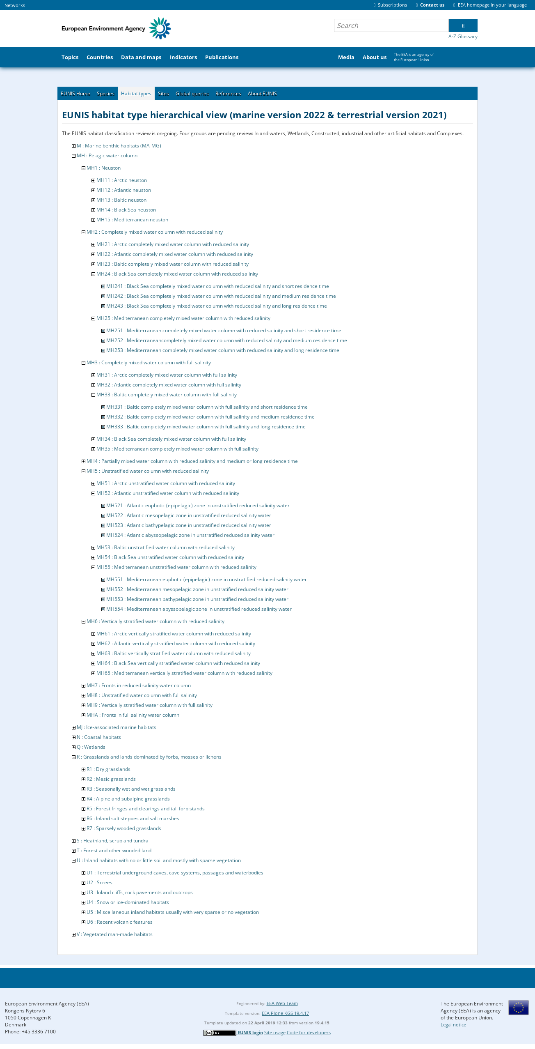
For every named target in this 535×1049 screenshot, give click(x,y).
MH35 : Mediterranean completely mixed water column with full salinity (177, 448)
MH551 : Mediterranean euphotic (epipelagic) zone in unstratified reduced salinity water (206, 579)
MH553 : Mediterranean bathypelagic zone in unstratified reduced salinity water (197, 599)
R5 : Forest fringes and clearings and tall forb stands (146, 808)
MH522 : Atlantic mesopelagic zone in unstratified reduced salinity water (188, 515)
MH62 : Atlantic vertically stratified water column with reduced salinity (175, 643)
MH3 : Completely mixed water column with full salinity (149, 362)
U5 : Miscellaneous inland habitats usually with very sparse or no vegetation (173, 912)
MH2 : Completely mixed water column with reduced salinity (155, 231)
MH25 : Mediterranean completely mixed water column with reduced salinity (183, 318)
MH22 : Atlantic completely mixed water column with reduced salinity (174, 254)
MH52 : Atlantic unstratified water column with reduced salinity (167, 493)
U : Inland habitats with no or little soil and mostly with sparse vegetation (159, 860)
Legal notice (453, 1024)
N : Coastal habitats (99, 737)
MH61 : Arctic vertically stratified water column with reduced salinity (173, 633)
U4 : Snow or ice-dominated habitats (128, 902)
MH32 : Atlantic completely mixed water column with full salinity (168, 384)
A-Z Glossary (463, 36)
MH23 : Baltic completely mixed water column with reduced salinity (172, 263)
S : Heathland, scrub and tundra (113, 840)
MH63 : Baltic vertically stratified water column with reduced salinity (173, 653)
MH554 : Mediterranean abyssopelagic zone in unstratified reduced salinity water (199, 608)
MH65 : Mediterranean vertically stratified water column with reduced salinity (184, 672)
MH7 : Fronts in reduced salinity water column (139, 685)
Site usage (275, 1032)
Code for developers (309, 1032)
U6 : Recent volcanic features (120, 921)
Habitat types (136, 93)
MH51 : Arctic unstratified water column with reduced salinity (165, 483)
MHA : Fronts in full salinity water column (133, 714)
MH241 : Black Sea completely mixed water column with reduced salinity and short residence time (217, 286)
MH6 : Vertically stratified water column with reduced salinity (155, 621)
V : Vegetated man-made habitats (115, 934)
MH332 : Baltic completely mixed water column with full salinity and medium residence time (210, 416)
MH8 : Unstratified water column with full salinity (142, 695)
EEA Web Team (282, 1003)
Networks (15, 5)
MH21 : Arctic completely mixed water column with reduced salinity (172, 244)
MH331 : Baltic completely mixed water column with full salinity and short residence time (207, 406)
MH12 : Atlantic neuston (123, 189)
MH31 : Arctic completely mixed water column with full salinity (166, 374)
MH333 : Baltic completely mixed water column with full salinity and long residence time (206, 426)
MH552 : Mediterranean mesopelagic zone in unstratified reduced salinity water (197, 589)
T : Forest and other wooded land (114, 850)
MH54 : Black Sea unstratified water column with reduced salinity (170, 557)
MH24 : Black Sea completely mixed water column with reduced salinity (177, 273)
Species (105, 93)
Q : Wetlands (91, 746)
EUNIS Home (75, 93)
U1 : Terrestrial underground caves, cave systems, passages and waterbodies (175, 872)
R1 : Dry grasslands (108, 769)
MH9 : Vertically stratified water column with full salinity (150, 705)
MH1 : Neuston (104, 167)
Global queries (192, 93)
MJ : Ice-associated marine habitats (116, 727)
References (228, 93)
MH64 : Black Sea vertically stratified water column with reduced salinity (178, 663)
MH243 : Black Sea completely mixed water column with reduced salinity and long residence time (216, 305)
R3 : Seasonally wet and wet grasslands (131, 788)
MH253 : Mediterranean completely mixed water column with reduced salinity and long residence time (222, 350)
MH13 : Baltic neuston (121, 199)
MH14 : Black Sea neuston (126, 209)
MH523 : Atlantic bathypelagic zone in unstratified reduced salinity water (188, 525)
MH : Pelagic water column (107, 155)
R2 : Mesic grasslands (111, 778)
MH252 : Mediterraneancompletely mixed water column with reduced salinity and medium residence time (226, 340)
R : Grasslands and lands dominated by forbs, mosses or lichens (149, 756)
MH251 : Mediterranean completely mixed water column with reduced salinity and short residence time (223, 330)
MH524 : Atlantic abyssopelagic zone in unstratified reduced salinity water (190, 534)
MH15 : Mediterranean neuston (132, 219)
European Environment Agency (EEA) (47, 1003)
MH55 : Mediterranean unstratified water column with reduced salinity (176, 567)
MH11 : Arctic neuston (121, 180)
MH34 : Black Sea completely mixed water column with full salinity (171, 438)
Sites (163, 93)
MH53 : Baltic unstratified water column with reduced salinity (165, 547)
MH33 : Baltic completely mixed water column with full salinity (166, 394)
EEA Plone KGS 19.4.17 (285, 1013)
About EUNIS (262, 93)
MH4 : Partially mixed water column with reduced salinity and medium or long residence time (192, 461)
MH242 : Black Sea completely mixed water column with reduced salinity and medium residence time (221, 295)
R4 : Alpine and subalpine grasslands (128, 798)
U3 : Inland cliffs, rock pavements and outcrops (140, 892)
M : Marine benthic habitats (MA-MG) (119, 145)
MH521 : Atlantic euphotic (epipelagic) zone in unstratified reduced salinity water (198, 505)
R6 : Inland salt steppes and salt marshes (133, 818)
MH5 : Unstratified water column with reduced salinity (148, 470)
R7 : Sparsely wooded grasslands (124, 828)
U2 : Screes (99, 882)
